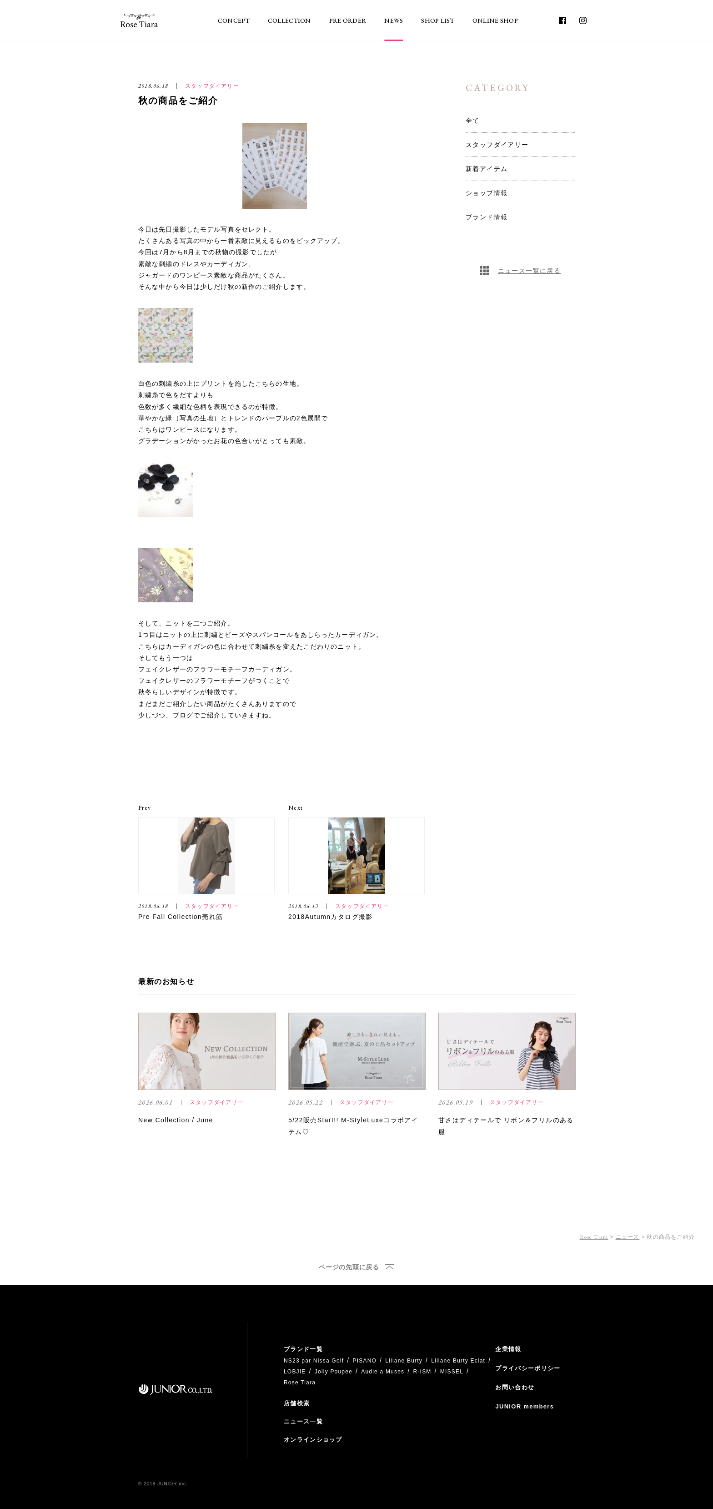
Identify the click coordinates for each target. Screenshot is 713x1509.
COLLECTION (289, 20)
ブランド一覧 (303, 1349)
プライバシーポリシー (527, 1368)
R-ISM (422, 1371)
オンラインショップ (313, 1439)
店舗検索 (297, 1403)
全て (473, 120)
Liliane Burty (403, 1361)
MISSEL (451, 1371)
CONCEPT (234, 20)
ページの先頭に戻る (349, 1267)
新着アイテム (486, 168)
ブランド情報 (486, 217)
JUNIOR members (524, 1406)
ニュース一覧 (303, 1421)
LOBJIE (295, 1371)
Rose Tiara (594, 1237)
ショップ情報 (486, 193)
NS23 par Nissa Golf (314, 1361)
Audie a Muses (382, 1371)
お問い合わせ (514, 1387)
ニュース (628, 1237)
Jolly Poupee (333, 1371)
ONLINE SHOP (495, 20)
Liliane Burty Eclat (458, 1361)
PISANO (364, 1361)
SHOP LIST (437, 20)
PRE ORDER (348, 20)
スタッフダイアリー (497, 144)
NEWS (393, 20)
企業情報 (508, 1349)
